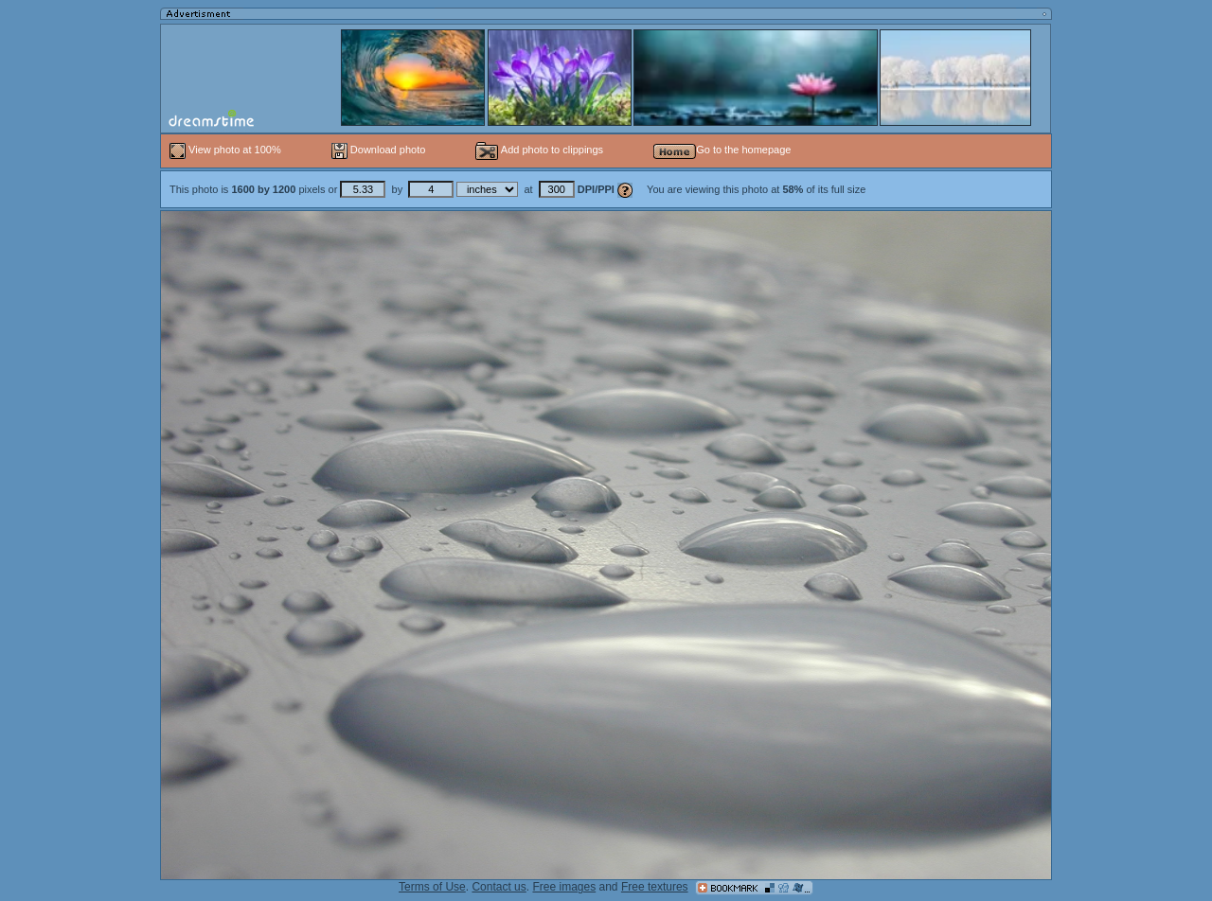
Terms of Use (432, 886)
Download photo (378, 149)
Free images (564, 886)
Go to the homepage (722, 149)
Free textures (654, 886)
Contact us (499, 886)
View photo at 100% (226, 149)
